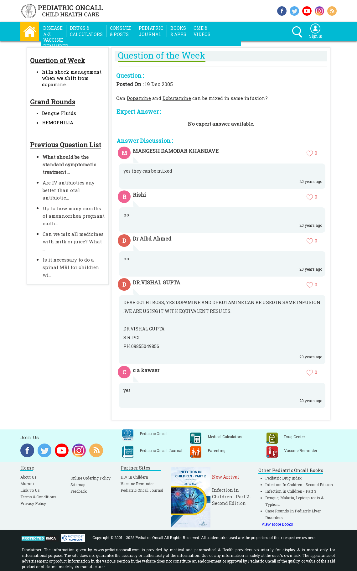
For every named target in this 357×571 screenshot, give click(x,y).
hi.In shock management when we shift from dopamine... (71, 78)
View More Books (277, 524)
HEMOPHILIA (57, 122)
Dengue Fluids (59, 113)
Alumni (27, 483)
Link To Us (30, 490)
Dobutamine (177, 98)
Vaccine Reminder (137, 483)
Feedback (78, 491)
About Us (28, 477)
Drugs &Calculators (86, 31)
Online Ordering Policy (90, 477)
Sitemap (77, 484)
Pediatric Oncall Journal (142, 490)
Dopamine (139, 98)
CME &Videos (202, 31)
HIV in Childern (134, 477)
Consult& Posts (121, 31)
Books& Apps (178, 31)
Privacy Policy (33, 503)
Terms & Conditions (38, 496)
